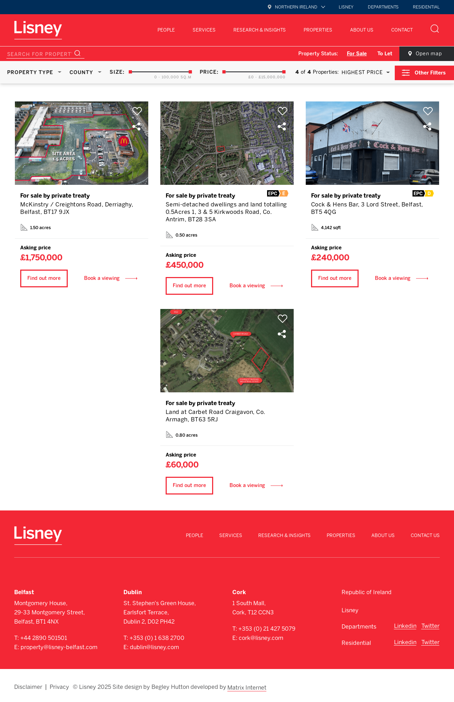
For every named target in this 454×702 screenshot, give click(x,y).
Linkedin (405, 624)
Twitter (430, 624)
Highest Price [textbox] (361, 72)
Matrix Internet (247, 685)
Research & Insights (259, 30)
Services (204, 30)
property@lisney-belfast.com (59, 646)
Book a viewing (102, 277)
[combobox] (363, 72)
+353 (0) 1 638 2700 (156, 637)
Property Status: (313, 54)
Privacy (59, 685)
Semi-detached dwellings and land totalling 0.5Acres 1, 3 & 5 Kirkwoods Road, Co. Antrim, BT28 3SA (226, 211)
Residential (426, 7)
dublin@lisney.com (154, 646)
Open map (426, 54)
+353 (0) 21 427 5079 (266, 627)
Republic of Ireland (367, 591)
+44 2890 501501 (43, 637)
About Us (361, 30)
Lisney (346, 7)
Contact (402, 30)
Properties (318, 30)
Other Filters (431, 72)
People (166, 30)
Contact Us (425, 534)
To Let (380, 54)
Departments (383, 7)
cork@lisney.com (261, 637)
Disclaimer (28, 685)
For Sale (352, 54)
